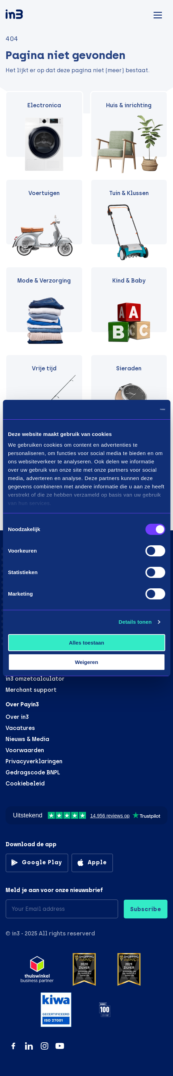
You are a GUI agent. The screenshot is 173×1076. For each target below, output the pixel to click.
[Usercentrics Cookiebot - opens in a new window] (134, 409)
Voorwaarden (25, 750)
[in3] (26, 15)
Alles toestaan (86, 643)
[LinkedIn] (29, 1046)
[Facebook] (13, 1046)
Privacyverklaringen (34, 761)
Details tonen (135, 622)
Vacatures (20, 728)
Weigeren (86, 662)
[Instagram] (44, 1046)
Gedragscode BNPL (33, 772)
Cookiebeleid (25, 783)
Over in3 (17, 717)
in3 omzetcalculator (35, 678)
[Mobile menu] (157, 14)
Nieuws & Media (27, 739)
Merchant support (31, 690)
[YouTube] (60, 1046)
